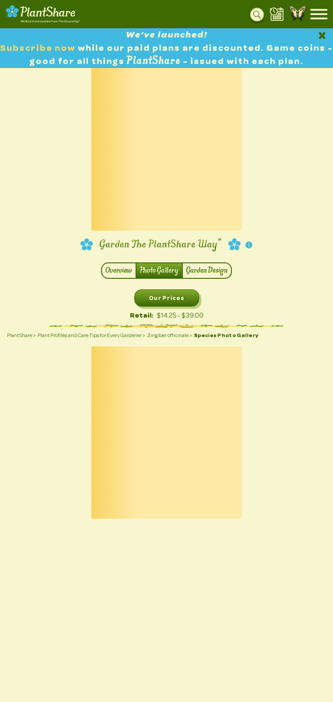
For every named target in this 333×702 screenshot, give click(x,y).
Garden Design (206, 270)
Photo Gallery (159, 270)
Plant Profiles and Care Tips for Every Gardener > (91, 335)
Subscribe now (39, 48)
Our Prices (167, 297)
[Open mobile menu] (319, 14)
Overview (119, 270)
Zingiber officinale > (169, 335)
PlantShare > (21, 335)
